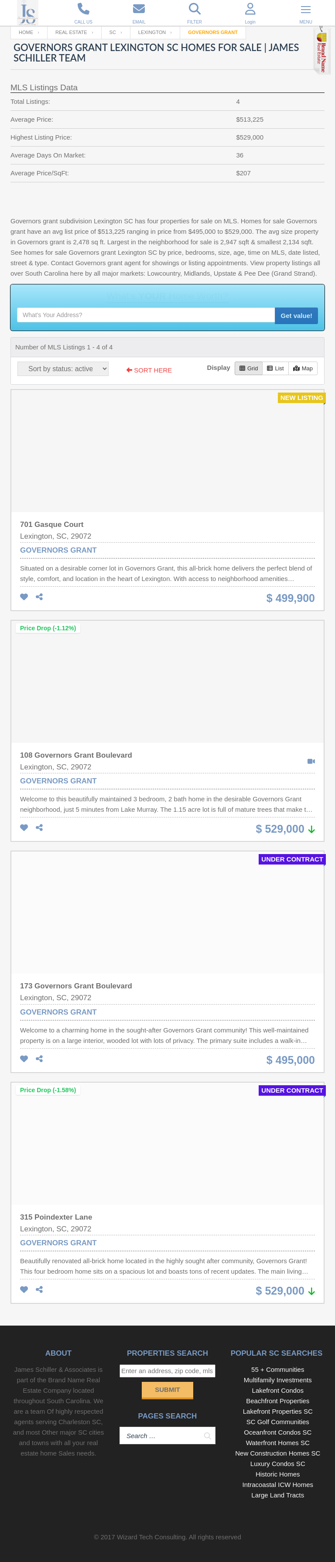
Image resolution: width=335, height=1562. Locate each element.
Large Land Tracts (277, 1495)
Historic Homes (278, 1474)
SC (112, 32)
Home (26, 32)
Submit (167, 1389)
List (275, 368)
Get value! (296, 315)
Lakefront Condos (278, 1390)
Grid (248, 368)
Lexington (152, 32)
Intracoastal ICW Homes (278, 1484)
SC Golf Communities (277, 1421)
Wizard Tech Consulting (151, 1537)
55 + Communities (277, 1369)
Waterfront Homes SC (278, 1442)
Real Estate (71, 32)
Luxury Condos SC (277, 1463)
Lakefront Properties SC (278, 1411)
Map (303, 368)
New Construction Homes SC (277, 1453)
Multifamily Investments (278, 1380)
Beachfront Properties (277, 1401)
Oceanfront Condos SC (277, 1432)
